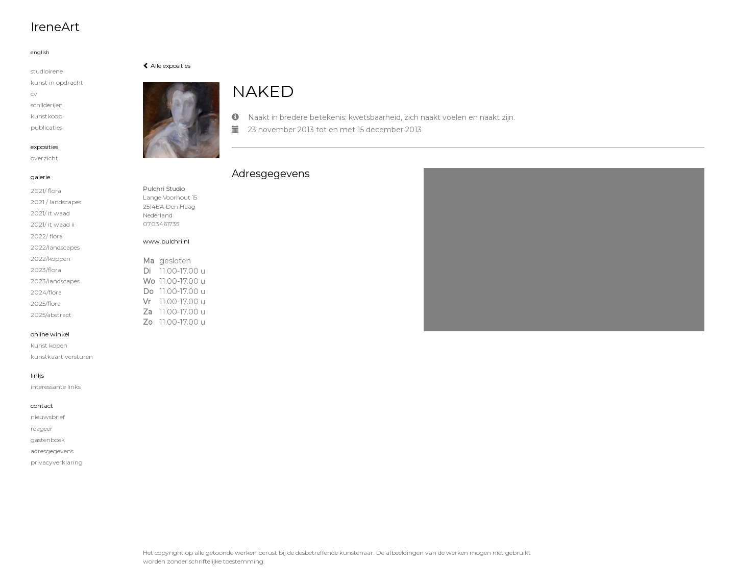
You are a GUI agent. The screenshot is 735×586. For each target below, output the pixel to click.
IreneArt (55, 26)
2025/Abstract (51, 315)
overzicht (44, 158)
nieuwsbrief (48, 417)
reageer (42, 428)
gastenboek (48, 440)
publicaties (46, 127)
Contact (42, 405)
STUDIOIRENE (47, 71)
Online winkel (50, 334)
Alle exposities (166, 65)
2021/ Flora (46, 190)
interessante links (56, 386)
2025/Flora (46, 303)
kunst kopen (49, 345)
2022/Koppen (50, 258)
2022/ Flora (47, 236)
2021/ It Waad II (53, 224)
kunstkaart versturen (62, 356)
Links (37, 375)
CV (34, 93)
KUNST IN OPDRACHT (57, 82)
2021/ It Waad (50, 213)
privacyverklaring (57, 462)
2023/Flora (46, 270)
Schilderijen (47, 105)
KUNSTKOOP (46, 116)
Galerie (40, 177)
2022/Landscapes (55, 247)
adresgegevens (52, 451)
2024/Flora (46, 292)
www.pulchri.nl (166, 241)
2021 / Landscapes (56, 202)
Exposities (44, 147)
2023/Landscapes (55, 281)
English (40, 52)
